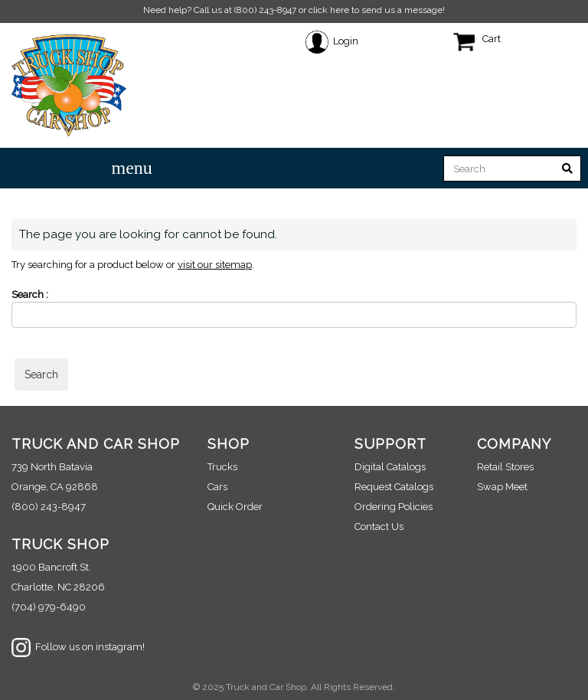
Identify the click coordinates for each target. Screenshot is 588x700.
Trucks (222, 467)
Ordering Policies (393, 506)
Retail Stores (505, 467)
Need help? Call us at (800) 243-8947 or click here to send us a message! (294, 10)
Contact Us (378, 526)
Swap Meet (502, 486)
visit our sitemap (215, 264)
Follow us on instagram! (78, 647)
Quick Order (235, 506)
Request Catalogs (393, 486)
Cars (217, 486)
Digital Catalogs (390, 467)
